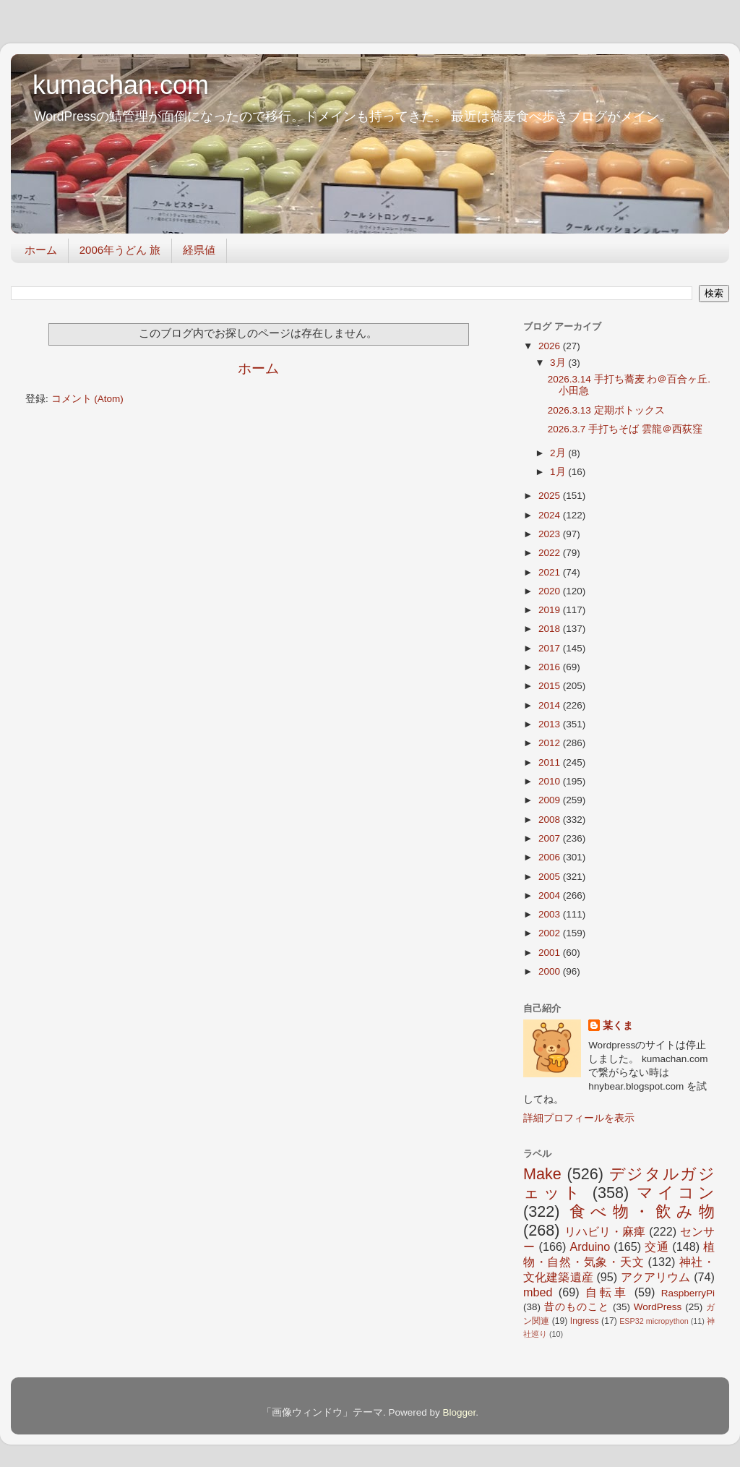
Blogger (459, 1412)
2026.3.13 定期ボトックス (606, 410)
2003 (550, 914)
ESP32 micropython (654, 1321)
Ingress (584, 1321)
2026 (550, 346)
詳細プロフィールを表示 (578, 1118)
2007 (550, 838)
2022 (550, 552)
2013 (550, 724)
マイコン (676, 1193)
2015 (550, 685)
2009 (550, 800)
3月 (559, 362)
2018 (550, 628)
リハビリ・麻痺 (605, 1231)
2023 (550, 534)
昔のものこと (576, 1306)
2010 (550, 781)
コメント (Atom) (87, 398)
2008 (550, 819)
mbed (538, 1292)
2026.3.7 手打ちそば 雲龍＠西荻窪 (625, 429)
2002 (550, 933)
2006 (550, 857)
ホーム (41, 250)
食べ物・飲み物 (642, 1211)
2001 (550, 952)
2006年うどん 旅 (120, 250)
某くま (618, 1025)
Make (542, 1174)
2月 (559, 453)
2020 (550, 591)
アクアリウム (656, 1276)
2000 (550, 971)
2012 (550, 742)
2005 (550, 876)
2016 (550, 667)
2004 (550, 895)
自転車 (606, 1292)
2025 (550, 495)
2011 (550, 762)
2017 (550, 648)
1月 (559, 471)
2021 (550, 572)
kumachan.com (121, 85)
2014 (550, 705)
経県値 (199, 250)
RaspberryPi (688, 1293)
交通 (656, 1246)
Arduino (589, 1246)
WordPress (658, 1306)
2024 (550, 515)
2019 (550, 609)
